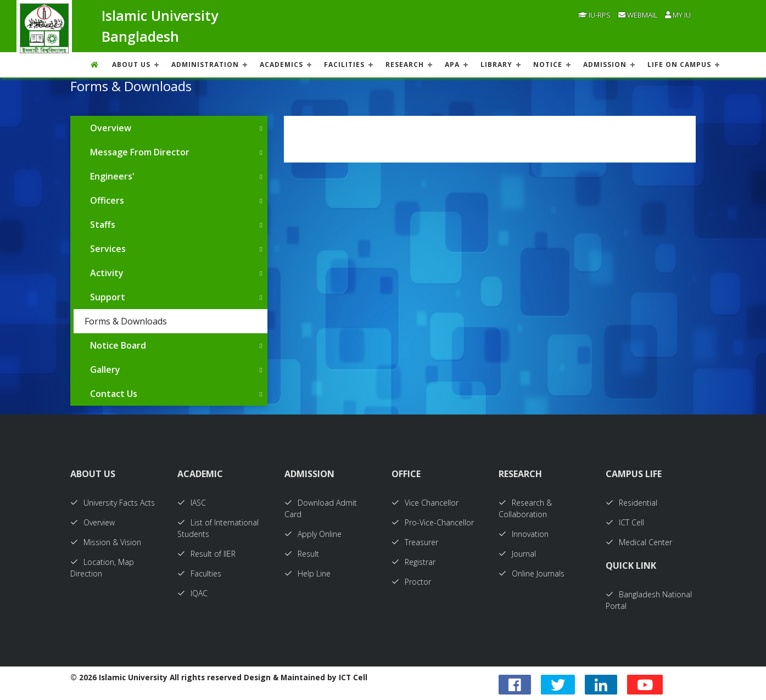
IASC (191, 502)
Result (301, 553)
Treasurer (415, 542)
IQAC (192, 593)
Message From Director (139, 152)
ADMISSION (605, 64)
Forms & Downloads (126, 321)
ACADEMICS (281, 64)
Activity (107, 273)
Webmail (637, 15)
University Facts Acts (112, 502)
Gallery (105, 369)
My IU (678, 15)
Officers (107, 200)
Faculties (199, 573)
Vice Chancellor (425, 502)
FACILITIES (344, 64)
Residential (631, 502)
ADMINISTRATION (205, 64)
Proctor (411, 581)
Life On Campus (679, 64)
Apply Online (313, 534)
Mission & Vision (105, 542)
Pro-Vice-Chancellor (433, 522)
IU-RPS (594, 15)
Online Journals (531, 573)
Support (107, 297)
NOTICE (547, 64)
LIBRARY (496, 64)
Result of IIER (206, 553)
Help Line (307, 573)
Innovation (524, 534)
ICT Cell (625, 522)
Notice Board (118, 345)
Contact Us (113, 394)
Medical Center (639, 542)
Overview (110, 128)
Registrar (413, 562)
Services (108, 249)
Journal (517, 553)
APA (452, 64)
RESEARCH (404, 64)
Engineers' (112, 176)
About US (131, 64)
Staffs (102, 225)
